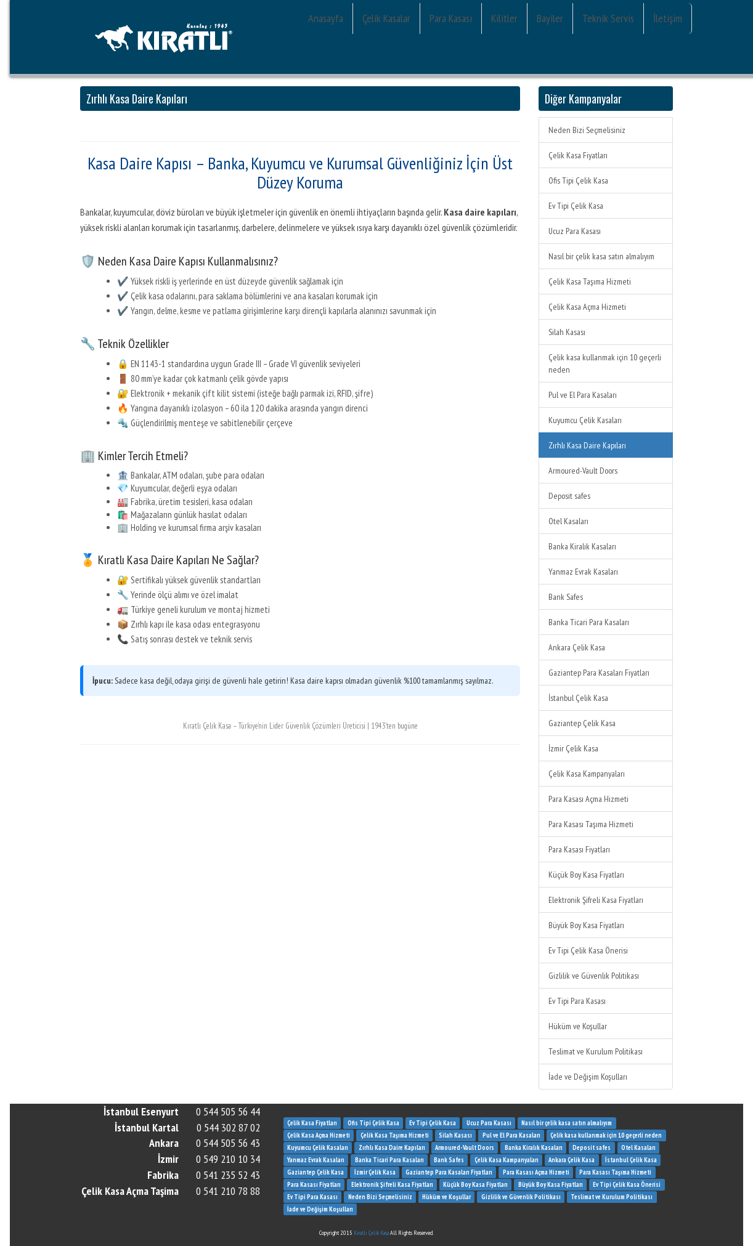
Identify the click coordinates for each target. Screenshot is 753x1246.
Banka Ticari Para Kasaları (588, 622)
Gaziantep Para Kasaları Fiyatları (598, 672)
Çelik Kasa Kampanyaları (586, 773)
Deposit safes (569, 495)
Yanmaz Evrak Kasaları (583, 571)
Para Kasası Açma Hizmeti (588, 798)
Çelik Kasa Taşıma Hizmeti (589, 281)
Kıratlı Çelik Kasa (371, 1233)
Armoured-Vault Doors (582, 470)
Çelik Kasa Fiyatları (578, 155)
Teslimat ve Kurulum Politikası (595, 1051)
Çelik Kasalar (386, 18)
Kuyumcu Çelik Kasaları (585, 420)
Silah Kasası (566, 332)
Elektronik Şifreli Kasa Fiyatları (595, 899)
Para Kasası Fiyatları (579, 849)
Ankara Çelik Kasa (576, 647)
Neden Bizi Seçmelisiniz (586, 130)
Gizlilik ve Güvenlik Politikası (593, 975)
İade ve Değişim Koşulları (587, 1076)
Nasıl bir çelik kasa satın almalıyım (601, 256)
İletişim (667, 18)
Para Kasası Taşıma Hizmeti (590, 824)
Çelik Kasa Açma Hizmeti (587, 306)
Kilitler (504, 18)
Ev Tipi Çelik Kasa (575, 205)
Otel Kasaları (568, 521)
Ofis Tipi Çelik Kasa (578, 180)
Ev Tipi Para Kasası (577, 1000)
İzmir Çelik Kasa (573, 748)
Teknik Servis (608, 18)
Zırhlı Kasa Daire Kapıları (587, 445)
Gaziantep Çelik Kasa (582, 723)
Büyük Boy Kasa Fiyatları (586, 925)
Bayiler (550, 18)
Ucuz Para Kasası (574, 231)
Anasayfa (325, 18)
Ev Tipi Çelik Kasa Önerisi (588, 950)
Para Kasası (450, 18)
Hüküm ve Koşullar (577, 1026)
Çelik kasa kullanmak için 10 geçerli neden (604, 363)
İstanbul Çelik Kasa (578, 697)
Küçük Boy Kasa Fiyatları (586, 874)
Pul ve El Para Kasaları (582, 394)
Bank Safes (565, 596)
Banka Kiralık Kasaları (582, 546)
